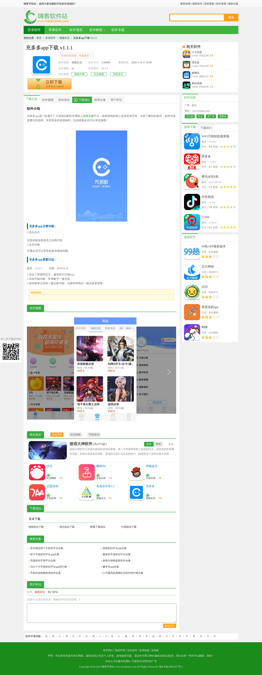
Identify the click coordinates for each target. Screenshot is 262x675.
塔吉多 (195, 62)
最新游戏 (185, 3)
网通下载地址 (98, 527)
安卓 (148, 444)
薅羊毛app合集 (111, 566)
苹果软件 (55, 30)
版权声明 (120, 650)
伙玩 (49, 466)
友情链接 (144, 650)
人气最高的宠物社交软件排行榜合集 (123, 573)
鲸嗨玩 (195, 73)
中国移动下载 (128, 527)
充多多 (150, 486)
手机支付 (118, 74)
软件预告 (76, 30)
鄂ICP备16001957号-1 (171, 666)
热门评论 (53, 592)
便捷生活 (64, 38)
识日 (205, 287)
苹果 (158, 444)
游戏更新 (209, 3)
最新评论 (40, 592)
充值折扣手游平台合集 (43, 560)
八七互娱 (197, 52)
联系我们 (108, 650)
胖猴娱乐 (152, 466)
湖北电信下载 (67, 527)
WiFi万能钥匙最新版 (215, 136)
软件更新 (221, 3)
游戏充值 (88, 116)
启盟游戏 (52, 486)
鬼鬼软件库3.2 (105, 486)
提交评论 (169, 625)
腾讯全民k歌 (210, 176)
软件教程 (95, 30)
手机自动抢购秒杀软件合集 (45, 573)
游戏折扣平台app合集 (115, 548)
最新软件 (197, 3)
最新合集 (233, 3)
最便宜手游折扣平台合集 (117, 554)
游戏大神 (79, 74)
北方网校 (208, 266)
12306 (205, 217)
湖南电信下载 (36, 527)
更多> (171, 444)
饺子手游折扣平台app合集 (44, 554)
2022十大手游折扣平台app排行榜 (48, 566)
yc (73, 68)
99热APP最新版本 (214, 246)
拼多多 (206, 156)
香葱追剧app (210, 307)
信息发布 (132, 650)
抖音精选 (208, 197)
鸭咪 (205, 327)
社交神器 (99, 74)
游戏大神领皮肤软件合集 (117, 560)
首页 (38, 38)
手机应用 (101, 478)
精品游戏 (197, 83)
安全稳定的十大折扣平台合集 (46, 548)
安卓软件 (34, 30)
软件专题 (117, 30)
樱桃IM (101, 466)
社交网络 (51, 478)
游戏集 (155, 650)
